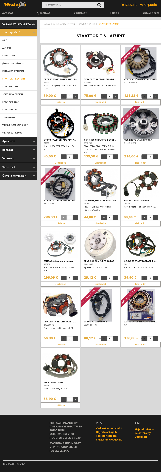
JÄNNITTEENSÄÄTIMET (13, 63)
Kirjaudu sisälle (144, 429)
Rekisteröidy (143, 433)
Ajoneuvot (43, 13)
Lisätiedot (60, 102)
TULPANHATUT (9, 117)
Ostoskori (141, 436)
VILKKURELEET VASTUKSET (15, 125)
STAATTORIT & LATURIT (13, 78)
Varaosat (7, 13)
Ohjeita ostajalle (107, 432)
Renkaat (7, 149)
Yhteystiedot (151, 13)
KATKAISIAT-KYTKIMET (13, 71)
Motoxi (47, 24)
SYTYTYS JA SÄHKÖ (11, 32)
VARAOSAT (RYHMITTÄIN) (18, 24)
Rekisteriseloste (106, 436)
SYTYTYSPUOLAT (10, 102)
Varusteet (80, 13)
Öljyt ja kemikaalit (14, 175)
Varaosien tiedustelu (109, 439)
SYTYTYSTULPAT (10, 109)
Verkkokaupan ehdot (109, 428)
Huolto (114, 13)
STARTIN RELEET (10, 86)
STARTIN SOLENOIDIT (12, 94)
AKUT (5, 40)
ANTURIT (6, 48)
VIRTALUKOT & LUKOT (13, 132)
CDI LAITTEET (8, 55)
